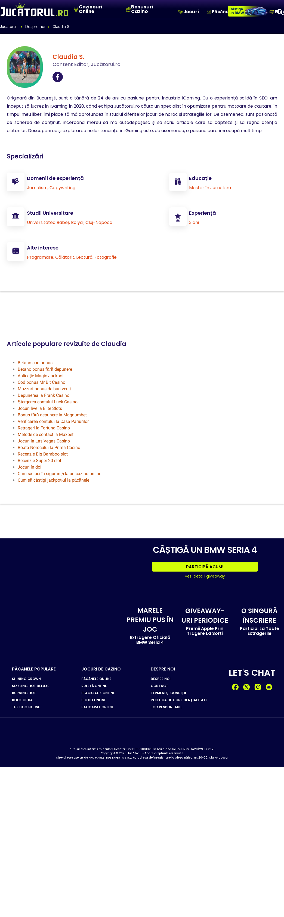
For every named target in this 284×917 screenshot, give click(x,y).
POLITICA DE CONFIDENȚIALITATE (179, 700)
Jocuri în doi (29, 466)
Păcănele (222, 11)
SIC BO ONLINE (93, 700)
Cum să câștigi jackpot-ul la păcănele (53, 479)
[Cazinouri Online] (76, 9)
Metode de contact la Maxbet (45, 434)
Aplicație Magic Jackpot (41, 375)
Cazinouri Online (90, 9)
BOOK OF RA (22, 700)
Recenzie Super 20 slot (39, 460)
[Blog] (272, 12)
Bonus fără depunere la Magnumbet (52, 414)
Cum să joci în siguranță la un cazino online (59, 473)
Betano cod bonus (35, 362)
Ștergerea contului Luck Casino (48, 401)
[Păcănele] (208, 12)
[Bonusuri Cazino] (128, 9)
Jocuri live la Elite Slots (40, 408)
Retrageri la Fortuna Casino (44, 427)
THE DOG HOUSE (26, 707)
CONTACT (159, 686)
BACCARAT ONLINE (97, 707)
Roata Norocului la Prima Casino (49, 447)
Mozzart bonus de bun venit (44, 388)
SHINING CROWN (26, 678)
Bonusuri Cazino (142, 9)
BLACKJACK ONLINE (98, 693)
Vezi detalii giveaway (205, 575)
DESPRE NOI (161, 678)
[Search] (280, 12)
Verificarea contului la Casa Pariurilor (53, 421)
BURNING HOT (24, 693)
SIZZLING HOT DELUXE (30, 686)
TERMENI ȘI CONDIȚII (168, 693)
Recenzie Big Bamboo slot (43, 453)
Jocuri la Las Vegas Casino (44, 440)
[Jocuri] (180, 12)
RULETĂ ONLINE (94, 686)
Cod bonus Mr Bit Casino (41, 382)
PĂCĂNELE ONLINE (96, 678)
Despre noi (35, 26)
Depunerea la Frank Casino (43, 395)
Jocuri (191, 11)
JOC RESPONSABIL (166, 707)
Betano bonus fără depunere (45, 369)
